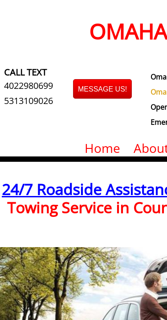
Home (102, 148)
